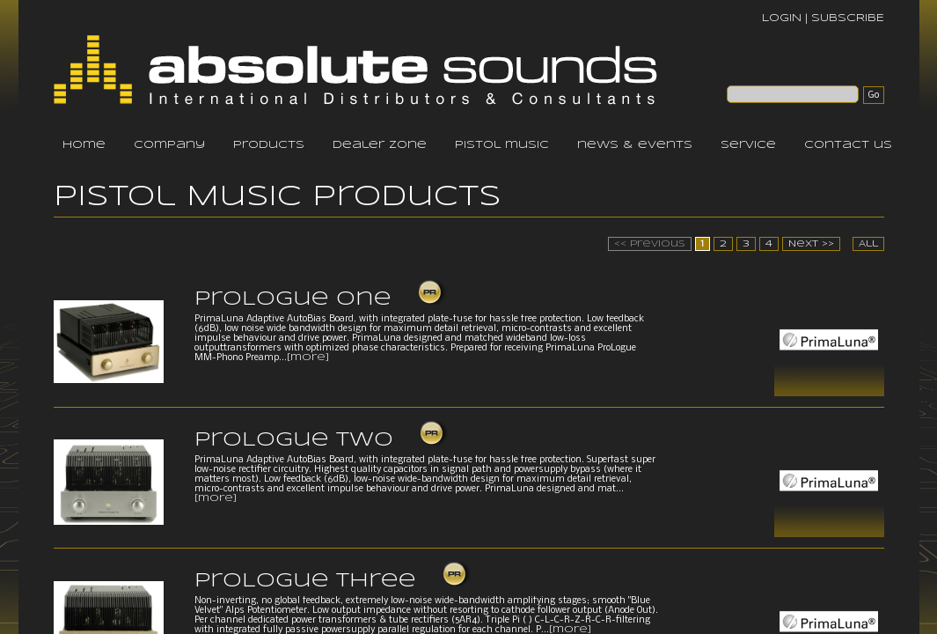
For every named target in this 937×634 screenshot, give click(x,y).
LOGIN (782, 18)
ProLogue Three (305, 581)
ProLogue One (293, 299)
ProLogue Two (293, 440)
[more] (308, 357)
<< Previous (649, 244)
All (868, 244)
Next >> (811, 244)
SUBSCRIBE (847, 18)
